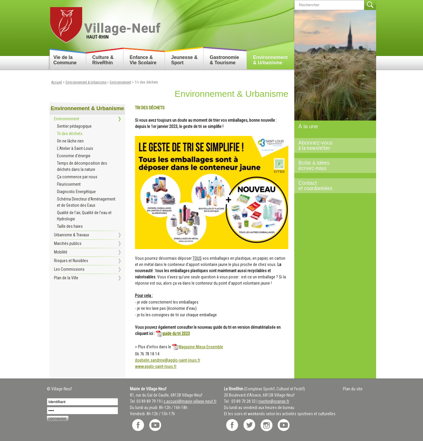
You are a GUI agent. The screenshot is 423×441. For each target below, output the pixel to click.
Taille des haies (70, 226)
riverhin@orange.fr (273, 401)
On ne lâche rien (70, 141)
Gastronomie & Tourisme (224, 60)
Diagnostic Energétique (76, 191)
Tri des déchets (146, 82)
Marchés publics (68, 243)
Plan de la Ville (66, 277)
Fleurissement (69, 184)
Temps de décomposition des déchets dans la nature (82, 166)
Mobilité (60, 252)
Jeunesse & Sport (184, 60)
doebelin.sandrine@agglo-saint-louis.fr (167, 360)
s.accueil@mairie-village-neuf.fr (190, 401)
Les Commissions (69, 269)
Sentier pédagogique (74, 126)
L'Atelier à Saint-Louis (75, 148)
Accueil (56, 82)
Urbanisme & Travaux (71, 234)
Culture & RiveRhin (103, 60)
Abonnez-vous (332, 145)
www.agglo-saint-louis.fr (155, 366)
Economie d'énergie (73, 155)
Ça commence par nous (77, 176)
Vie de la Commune (65, 60)
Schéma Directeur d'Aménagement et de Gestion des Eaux (86, 202)
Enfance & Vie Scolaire (143, 60)
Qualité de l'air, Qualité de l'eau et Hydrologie (84, 215)
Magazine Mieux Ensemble (201, 346)
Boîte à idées (332, 165)
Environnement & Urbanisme (270, 60)
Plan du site (352, 389)
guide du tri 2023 (176, 333)
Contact (332, 185)
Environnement (120, 82)
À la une (308, 126)
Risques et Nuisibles (71, 260)
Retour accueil (105, 22)
